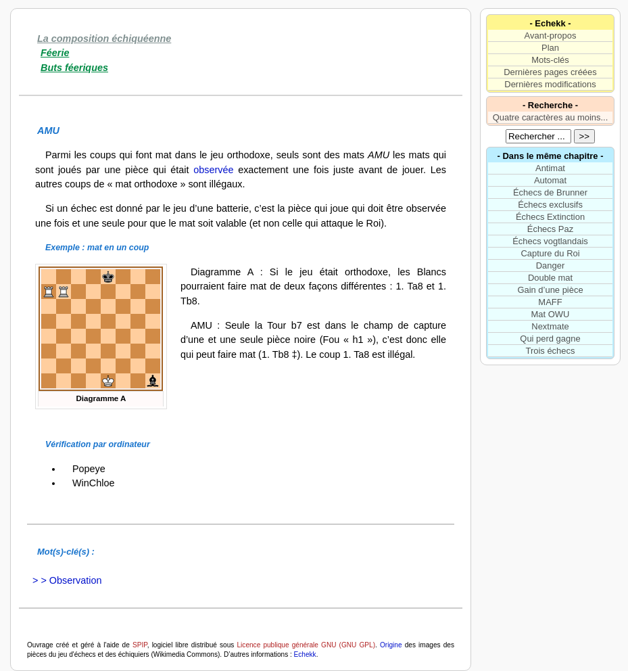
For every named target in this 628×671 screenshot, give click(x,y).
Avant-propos (551, 35)
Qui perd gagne (550, 338)
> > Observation (64, 580)
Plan (550, 48)
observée (213, 169)
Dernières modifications (550, 84)
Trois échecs (550, 351)
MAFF (550, 302)
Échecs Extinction (550, 217)
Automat (550, 180)
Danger (550, 265)
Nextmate (550, 326)
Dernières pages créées (550, 72)
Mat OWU (550, 314)
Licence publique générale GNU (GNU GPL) (306, 645)
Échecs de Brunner (550, 192)
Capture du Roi (550, 253)
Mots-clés (550, 60)
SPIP (139, 645)
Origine (391, 645)
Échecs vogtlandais (550, 241)
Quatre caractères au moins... (550, 117)
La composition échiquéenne (104, 38)
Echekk (305, 654)
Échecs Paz (550, 229)
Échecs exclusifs (550, 205)
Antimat (550, 168)
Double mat (550, 278)
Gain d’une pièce (550, 290)
